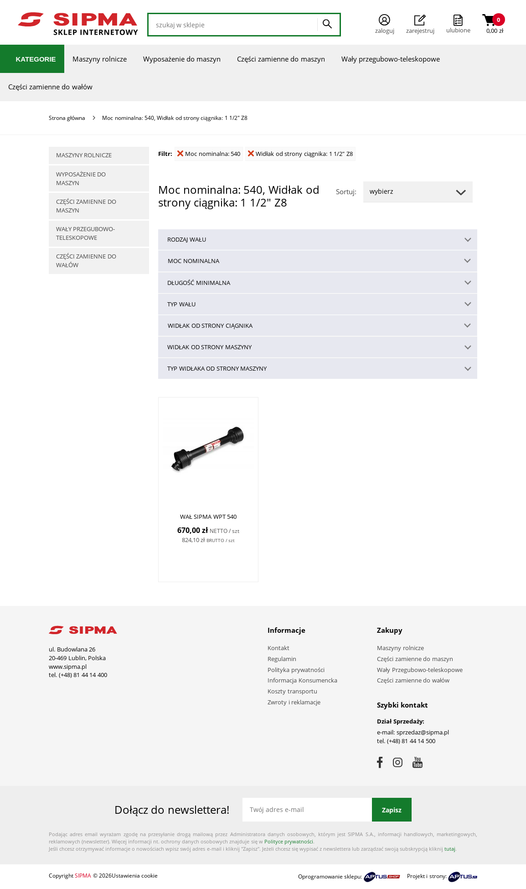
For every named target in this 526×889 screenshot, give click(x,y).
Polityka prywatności (296, 670)
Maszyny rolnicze (99, 58)
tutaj (449, 848)
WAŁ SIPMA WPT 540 (208, 516)
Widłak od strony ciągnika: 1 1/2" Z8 (300, 154)
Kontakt (278, 648)
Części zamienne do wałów (50, 86)
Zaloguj (384, 24)
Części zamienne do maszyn (281, 58)
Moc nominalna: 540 (208, 154)
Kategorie (36, 59)
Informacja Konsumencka (302, 680)
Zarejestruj (420, 25)
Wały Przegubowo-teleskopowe (420, 670)
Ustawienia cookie (135, 875)
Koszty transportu (292, 691)
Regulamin (282, 659)
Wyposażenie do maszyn (182, 58)
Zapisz (392, 810)
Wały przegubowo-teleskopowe (390, 58)
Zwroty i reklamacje (294, 702)
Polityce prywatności (288, 841)
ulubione (458, 30)
